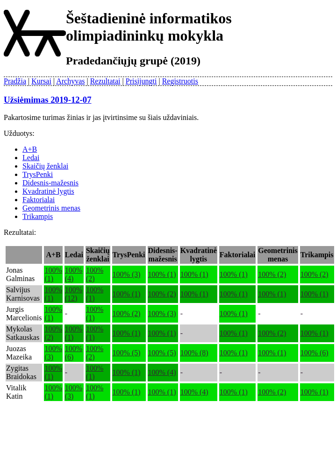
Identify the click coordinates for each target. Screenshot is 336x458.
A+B (29, 149)
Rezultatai (105, 81)
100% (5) (127, 353)
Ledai (30, 158)
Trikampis (37, 216)
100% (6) (314, 353)
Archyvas (70, 81)
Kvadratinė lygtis (48, 191)
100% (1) (162, 274)
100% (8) (194, 353)
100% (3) (127, 274)
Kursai (41, 81)
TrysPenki (37, 174)
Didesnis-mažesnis (50, 183)
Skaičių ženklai (45, 166)
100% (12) (73, 294)
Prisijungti (141, 81)
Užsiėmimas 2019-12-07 (48, 100)
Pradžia (15, 81)
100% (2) (272, 274)
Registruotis (180, 81)
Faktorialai (38, 200)
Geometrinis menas (51, 208)
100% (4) (162, 372)
